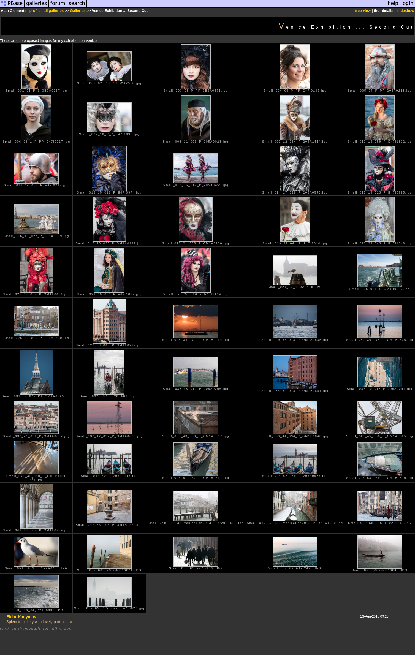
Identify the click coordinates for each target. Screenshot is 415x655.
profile (35, 11)
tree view (363, 11)
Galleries (77, 11)
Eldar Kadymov (21, 616)
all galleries (54, 11)
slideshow (405, 11)
